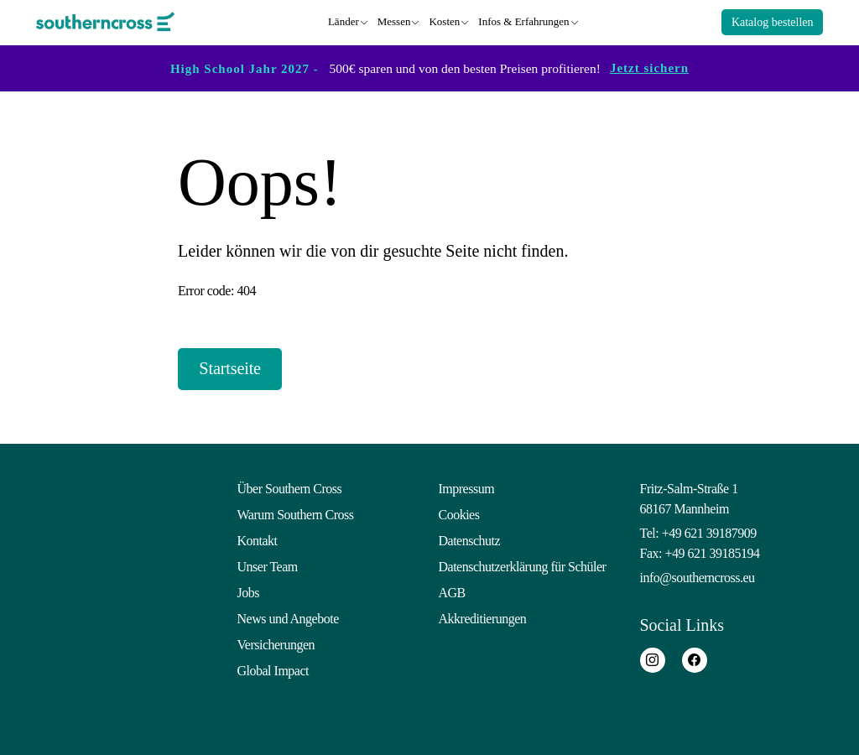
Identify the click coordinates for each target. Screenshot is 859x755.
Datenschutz (470, 538)
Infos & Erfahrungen (523, 20)
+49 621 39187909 (709, 530)
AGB (452, 590)
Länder (343, 20)
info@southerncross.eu (697, 575)
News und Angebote (288, 616)
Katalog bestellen (772, 21)
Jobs (248, 590)
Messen (394, 20)
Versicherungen (276, 642)
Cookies (459, 512)
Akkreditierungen (483, 616)
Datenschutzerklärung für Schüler (523, 564)
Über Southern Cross (289, 486)
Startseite (239, 367)
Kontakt (257, 538)
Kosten (444, 20)
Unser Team (267, 564)
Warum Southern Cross (295, 512)
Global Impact (273, 668)
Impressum (467, 486)
